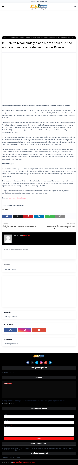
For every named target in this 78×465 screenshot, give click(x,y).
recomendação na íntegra (17, 198)
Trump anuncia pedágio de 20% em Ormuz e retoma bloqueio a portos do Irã (33, 400)
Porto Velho (15, 37)
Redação (26, 235)
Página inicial (7, 37)
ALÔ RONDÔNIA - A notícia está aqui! (24, 462)
